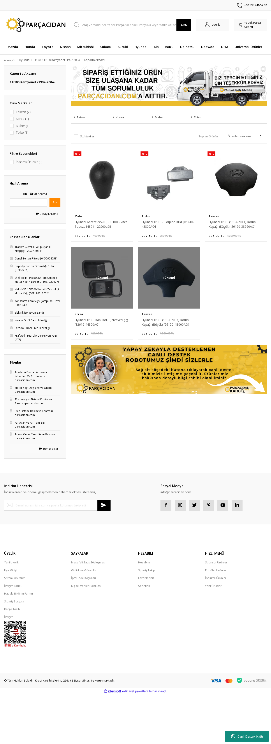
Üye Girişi (10, 570)
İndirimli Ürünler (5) (29, 162)
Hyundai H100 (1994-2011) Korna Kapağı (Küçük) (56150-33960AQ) (232, 224)
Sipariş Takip (146, 570)
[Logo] (35, 25)
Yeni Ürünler (213, 586)
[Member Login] (212, 25)
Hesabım (144, 562)
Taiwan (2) (23, 112)
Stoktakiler (87, 136)
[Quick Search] (28, 202)
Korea (79, 314)
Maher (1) (23, 126)
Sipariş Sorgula (14, 601)
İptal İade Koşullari (83, 578)
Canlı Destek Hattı (247, 736)
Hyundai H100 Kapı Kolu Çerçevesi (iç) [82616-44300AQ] (101, 322)
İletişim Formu (13, 586)
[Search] (131, 25)
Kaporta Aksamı (96, 60)
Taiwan (214, 216)
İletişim (8, 617)
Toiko (146, 216)
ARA (184, 25)
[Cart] (250, 25)
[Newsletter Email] (57, 505)
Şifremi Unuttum (14, 578)
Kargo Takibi (12, 609)
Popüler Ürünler (215, 570)
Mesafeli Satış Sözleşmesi (88, 562)
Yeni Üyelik (11, 562)
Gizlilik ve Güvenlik (83, 570)
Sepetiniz (144, 586)
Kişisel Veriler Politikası (86, 586)
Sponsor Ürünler (216, 562)
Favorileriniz (146, 578)
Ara (55, 202)
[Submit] (104, 505)
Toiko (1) (22, 132)
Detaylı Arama (47, 214)
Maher (79, 216)
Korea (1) (22, 119)
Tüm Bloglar (48, 449)
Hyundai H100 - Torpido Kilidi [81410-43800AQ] (168, 224)
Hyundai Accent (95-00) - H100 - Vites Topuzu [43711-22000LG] (101, 224)
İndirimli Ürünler (215, 578)
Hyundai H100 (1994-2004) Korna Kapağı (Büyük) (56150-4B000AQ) (165, 322)
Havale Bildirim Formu (18, 593)
